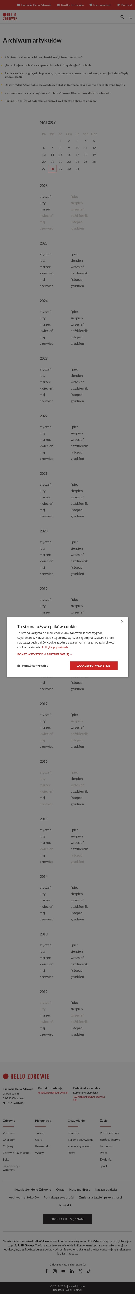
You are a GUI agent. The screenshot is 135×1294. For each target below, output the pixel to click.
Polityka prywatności (55, 647)
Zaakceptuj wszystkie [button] (93, 665)
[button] (67, 654)
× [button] (122, 621)
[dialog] (67, 647)
